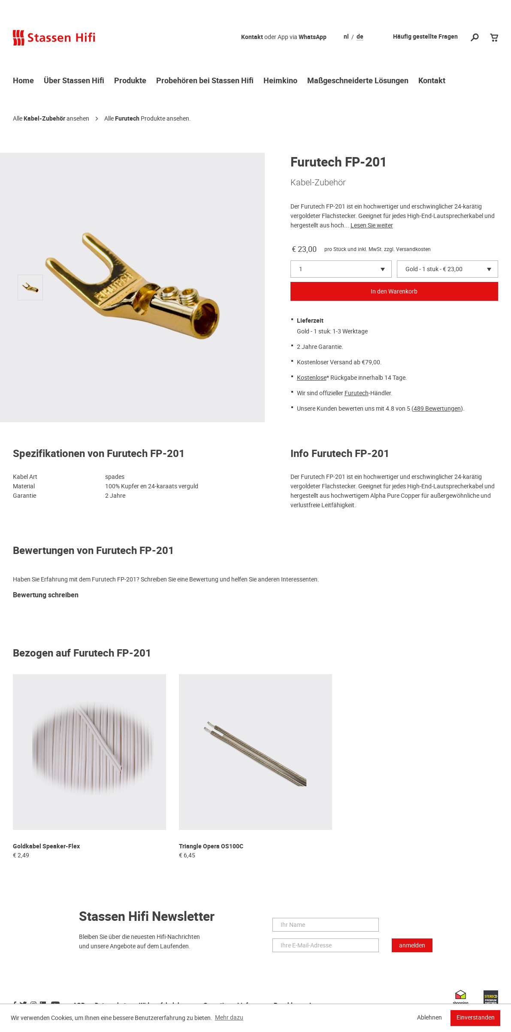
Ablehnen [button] (429, 1017)
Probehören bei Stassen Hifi (205, 81)
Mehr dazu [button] (229, 1017)
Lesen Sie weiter (372, 225)
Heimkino (280, 81)
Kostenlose (312, 377)
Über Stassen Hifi (74, 81)
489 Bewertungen (437, 408)
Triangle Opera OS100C (211, 846)
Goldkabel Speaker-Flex (46, 846)
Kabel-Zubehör (44, 118)
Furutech (127, 118)
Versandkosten (413, 249)
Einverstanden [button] (476, 1017)
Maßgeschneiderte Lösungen (357, 81)
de (360, 37)
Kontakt (252, 37)
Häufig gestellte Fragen (425, 36)
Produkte (130, 81)
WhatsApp (313, 37)
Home (23, 81)
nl (346, 37)
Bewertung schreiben (46, 595)
